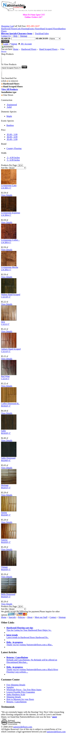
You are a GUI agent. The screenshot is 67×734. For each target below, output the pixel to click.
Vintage (4, 567)
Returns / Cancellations (16, 702)
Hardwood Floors (28, 49)
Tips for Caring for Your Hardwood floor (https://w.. (28, 629)
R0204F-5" (6, 515)
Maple (9, 116)
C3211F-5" (6, 351)
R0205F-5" (6, 542)
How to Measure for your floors (20, 699)
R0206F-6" (6, 460)
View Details (6, 195)
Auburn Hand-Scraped (10, 349)
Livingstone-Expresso (10, 213)
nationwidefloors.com (22, 727)
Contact (53, 617)
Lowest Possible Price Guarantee (20, 692)
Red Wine (5, 376)
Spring (4, 512)
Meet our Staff (41, 617)
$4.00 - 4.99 (11, 137)
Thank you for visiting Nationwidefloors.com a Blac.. (29, 643)
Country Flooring (14, 148)
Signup (13, 44)
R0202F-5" (6, 597)
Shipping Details (13, 697)
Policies (21, 617)
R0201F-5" (6, 488)
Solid (9, 107)
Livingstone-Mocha (9, 267)
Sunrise (4, 540)
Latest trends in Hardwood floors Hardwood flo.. (27, 636)
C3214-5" (5, 379)
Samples (10, 687)
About (29, 617)
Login (4, 44)
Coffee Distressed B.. (10, 403)
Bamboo (10, 125)
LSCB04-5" (6, 215)
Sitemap (62, 617)
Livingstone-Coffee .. (10, 240)
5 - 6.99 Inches (13, 160)
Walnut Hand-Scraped (10, 294)
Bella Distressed (8, 594)
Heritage (4, 485)
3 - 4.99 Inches (13, 157)
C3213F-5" (6, 297)
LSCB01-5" (6, 188)
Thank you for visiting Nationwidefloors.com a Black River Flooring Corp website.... (32, 669)
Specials (12, 617)
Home (15, 49)
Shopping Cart (7, 26)
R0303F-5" (6, 433)
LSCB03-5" (6, 242)
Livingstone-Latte (9, 185)
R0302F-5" (6, 406)
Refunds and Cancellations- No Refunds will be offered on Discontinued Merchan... (31, 659)
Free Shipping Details (15, 685)
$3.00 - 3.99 (11, 134)
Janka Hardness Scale (15, 694)
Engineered (11, 105)
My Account (25, 44)
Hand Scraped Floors (48, 49)
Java (3, 322)
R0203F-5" (6, 569)
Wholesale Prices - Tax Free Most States (23, 689)
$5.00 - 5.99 (11, 139)
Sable (3, 431)
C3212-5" (5, 324)
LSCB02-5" (6, 270)
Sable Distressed (8, 458)
